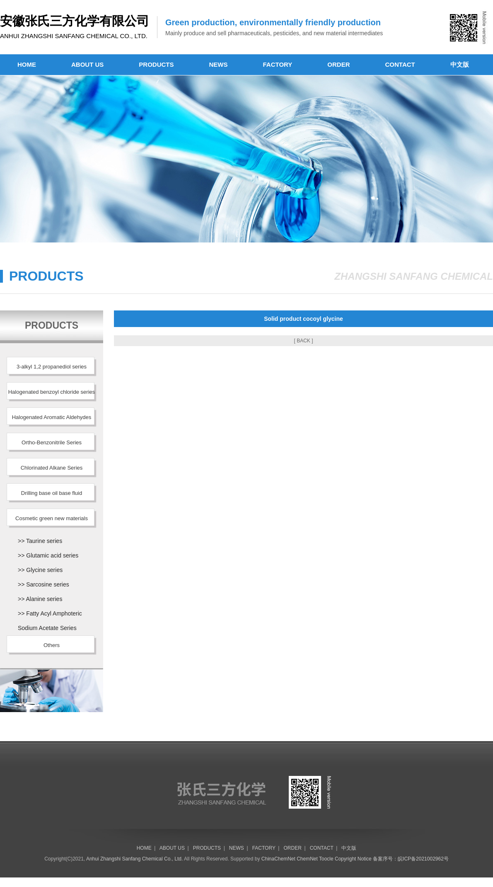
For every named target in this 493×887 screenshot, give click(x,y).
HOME (26, 64)
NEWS (218, 64)
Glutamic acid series (52, 555)
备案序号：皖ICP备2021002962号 (411, 859)
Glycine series (44, 570)
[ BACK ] (303, 341)
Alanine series (44, 599)
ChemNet (307, 859)
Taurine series (44, 541)
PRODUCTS (156, 64)
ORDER (338, 64)
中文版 (459, 64)
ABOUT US (87, 64)
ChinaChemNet (278, 859)
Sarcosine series (47, 584)
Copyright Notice (353, 859)
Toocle (326, 859)
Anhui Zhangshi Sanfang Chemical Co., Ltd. (134, 859)
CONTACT (400, 64)
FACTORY (277, 64)
